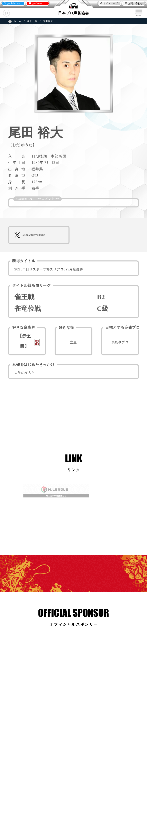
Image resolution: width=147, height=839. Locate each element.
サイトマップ (110, 3)
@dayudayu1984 (34, 234)
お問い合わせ (135, 3)
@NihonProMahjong (37, 4)
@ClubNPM (14, 3)
